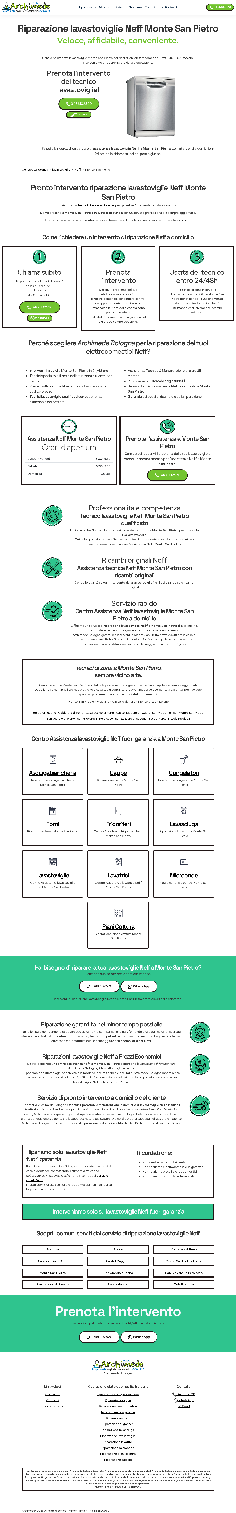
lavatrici (118, 875)
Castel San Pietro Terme (159, 713)
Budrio (51, 713)
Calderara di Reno (70, 713)
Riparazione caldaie (118, 1460)
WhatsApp (79, 115)
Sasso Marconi (159, 718)
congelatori (184, 773)
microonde (184, 875)
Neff (77, 170)
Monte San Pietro (191, 713)
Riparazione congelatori (118, 1412)
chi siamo (135, 7)
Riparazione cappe (118, 1400)
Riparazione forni (118, 1418)
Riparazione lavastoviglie (118, 1436)
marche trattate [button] (111, 7)
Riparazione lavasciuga (118, 1430)
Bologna (39, 713)
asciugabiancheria (52, 773)
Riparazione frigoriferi (118, 1424)
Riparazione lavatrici (118, 1442)
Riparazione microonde (118, 1448)
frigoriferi (118, 824)
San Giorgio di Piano (61, 718)
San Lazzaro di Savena (131, 718)
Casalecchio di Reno (99, 713)
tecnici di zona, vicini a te (96, 205)
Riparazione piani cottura (118, 1454)
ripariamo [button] (86, 7)
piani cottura (118, 926)
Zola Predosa (180, 718)
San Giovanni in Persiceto (95, 718)
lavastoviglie (61, 170)
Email (183, 1406)
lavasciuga (184, 824)
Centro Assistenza (35, 170)
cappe (118, 773)
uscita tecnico (170, 7)
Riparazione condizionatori (118, 1406)
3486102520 (220, 7)
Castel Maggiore (128, 713)
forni (52, 824)
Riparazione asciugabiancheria (118, 1394)
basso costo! (182, 220)
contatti (151, 7)
